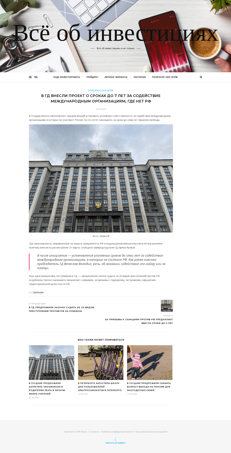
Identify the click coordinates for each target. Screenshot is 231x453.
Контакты (95, 431)
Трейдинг (92, 77)
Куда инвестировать (66, 77)
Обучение (140, 77)
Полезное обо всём (165, 77)
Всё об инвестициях (115, 34)
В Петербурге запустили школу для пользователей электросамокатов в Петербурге (100, 386)
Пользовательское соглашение (151, 431)
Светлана (38, 292)
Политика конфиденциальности (117, 431)
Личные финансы (116, 77)
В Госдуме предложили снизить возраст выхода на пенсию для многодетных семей (149, 386)
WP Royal (81, 431)
